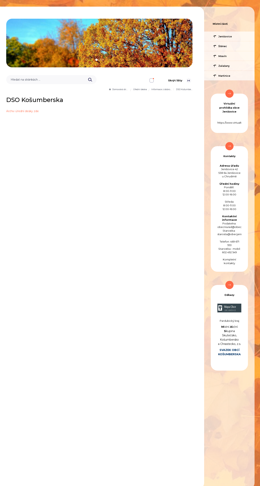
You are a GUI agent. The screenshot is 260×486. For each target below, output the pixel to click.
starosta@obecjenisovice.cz (235, 234)
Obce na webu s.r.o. (170, 473)
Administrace (106, 458)
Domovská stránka (118, 89)
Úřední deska (140, 89)
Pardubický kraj (229, 320)
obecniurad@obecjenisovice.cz (237, 226)
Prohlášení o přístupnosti (35, 458)
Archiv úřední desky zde (84, 111)
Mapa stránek (74, 458)
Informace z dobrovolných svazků (161, 89)
